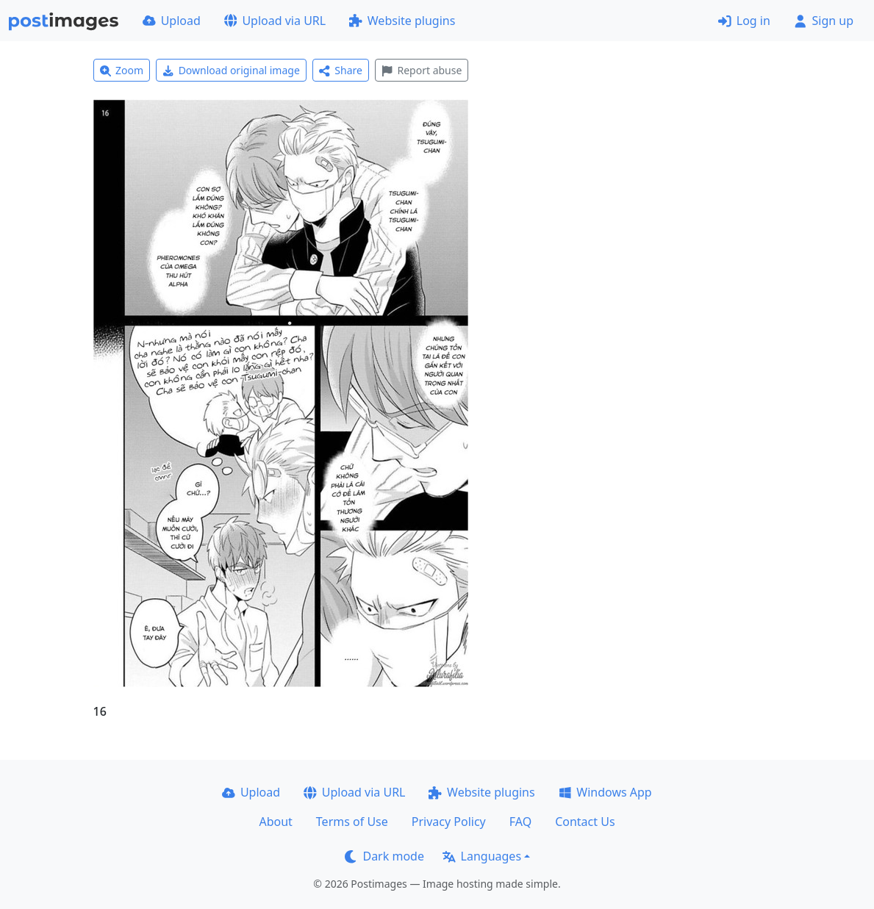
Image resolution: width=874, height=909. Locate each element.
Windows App (605, 792)
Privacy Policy (449, 821)
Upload (172, 20)
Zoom (122, 70)
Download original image (231, 70)
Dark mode (384, 856)
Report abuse (422, 70)
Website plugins (402, 20)
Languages (482, 856)
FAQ (520, 821)
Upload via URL (275, 20)
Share (340, 70)
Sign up (823, 20)
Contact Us (585, 821)
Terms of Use (352, 821)
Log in (744, 20)
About (275, 821)
